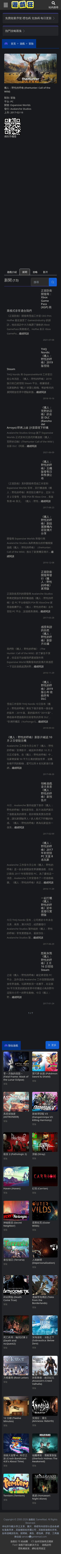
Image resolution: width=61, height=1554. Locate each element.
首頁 (13, 43)
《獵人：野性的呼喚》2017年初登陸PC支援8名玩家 (47, 851)
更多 (52, 1045)
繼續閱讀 (24, 333)
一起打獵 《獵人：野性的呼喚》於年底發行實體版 (46, 906)
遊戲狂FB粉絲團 (19, 1541)
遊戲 (22, 43)
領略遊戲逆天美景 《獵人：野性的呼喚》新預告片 (46, 791)
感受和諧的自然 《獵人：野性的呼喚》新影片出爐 (46, 635)
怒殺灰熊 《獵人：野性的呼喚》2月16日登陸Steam (47, 961)
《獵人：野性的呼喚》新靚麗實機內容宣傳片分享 (46, 525)
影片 (45, 272)
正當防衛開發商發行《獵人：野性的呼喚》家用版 (46, 580)
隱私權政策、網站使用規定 (32, 1548)
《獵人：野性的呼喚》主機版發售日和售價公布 (46, 470)
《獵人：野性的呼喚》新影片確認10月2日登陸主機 (29, 738)
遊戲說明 (46, 1544)
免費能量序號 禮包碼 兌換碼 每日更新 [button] (30, 18)
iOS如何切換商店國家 (42, 1541)
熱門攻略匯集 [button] (15, 31)
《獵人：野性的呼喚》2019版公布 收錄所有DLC (47, 690)
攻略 (35, 272)
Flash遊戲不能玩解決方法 (26, 1544)
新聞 (24, 272)
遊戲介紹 (12, 272)
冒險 (31, 43)
